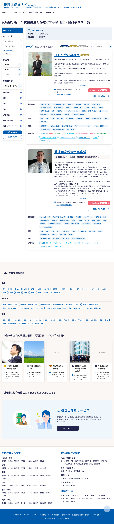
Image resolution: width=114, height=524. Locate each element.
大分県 (29, 503)
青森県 (10, 461)
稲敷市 (25, 292)
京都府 (10, 485)
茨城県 (15, 12)
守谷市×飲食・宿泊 (50, 320)
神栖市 (32, 292)
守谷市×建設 (6, 320)
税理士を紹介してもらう (32, 7)
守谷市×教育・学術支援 (9, 323)
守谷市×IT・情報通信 (77, 320)
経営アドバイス (87, 478)
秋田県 (29, 461)
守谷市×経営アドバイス (75, 308)
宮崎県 (35, 503)
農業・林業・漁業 (103, 498)
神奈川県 (43, 468)
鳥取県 (4, 492)
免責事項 (43, 515)
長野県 (35, 475)
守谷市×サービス (24, 323)
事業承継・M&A (79, 471)
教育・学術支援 (82, 498)
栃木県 (10, 468)
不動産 (91, 495)
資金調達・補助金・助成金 (70, 478)
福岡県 (4, 503)
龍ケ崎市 (46, 289)
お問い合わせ (97, 515)
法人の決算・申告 (67, 461)
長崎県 (16, 503)
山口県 (29, 492)
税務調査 (97, 464)
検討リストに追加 (99, 96)
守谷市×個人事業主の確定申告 (28, 304)
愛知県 (4, 478)
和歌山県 (43, 485)
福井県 (23, 475)
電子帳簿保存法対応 (81, 464)
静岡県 (48, 475)
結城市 (39, 289)
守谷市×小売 (27, 320)
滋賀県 (35, 485)
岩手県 (16, 461)
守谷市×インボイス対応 (72, 304)
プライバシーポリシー (31, 515)
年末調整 (96, 461)
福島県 (42, 461)
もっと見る (67, 428)
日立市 (11, 289)
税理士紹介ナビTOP (11, 7)
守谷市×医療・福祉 (37, 323)
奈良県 (23, 485)
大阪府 (4, 485)
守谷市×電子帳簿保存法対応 (90, 304)
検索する (14, 132)
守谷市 (23, 12)
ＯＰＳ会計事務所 (67, 55)
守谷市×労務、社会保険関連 (93, 308)
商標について (65, 515)
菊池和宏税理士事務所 (70, 151)
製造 (67, 495)
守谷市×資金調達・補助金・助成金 (56, 308)
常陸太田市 (55, 289)
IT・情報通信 (100, 495)
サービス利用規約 (53, 515)
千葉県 (29, 468)
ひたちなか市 (95, 289)
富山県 (10, 475)
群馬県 (16, 468)
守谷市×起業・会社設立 (9, 308)
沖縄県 (50, 503)
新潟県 (4, 475)
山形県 (35, 461)
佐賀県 (10, 503)
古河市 (25, 289)
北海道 (4, 461)
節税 (91, 464)
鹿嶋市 (104, 289)
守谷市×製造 (16, 320)
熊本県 (23, 503)
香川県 (42, 492)
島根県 (10, 492)
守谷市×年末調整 (45, 304)
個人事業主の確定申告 (83, 461)
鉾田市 (46, 292)
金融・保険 (65, 498)
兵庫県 (16, 485)
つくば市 (86, 289)
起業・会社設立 (66, 471)
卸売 (76, 495)
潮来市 (4, 292)
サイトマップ (17, 515)
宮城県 (23, 461)
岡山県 (16, 492)
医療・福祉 (65, 501)
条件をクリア (12, 137)
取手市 (72, 289)
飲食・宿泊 (84, 495)
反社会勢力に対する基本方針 (81, 515)
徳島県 (35, 492)
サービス (92, 498)
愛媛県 (48, 492)
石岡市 (32, 289)
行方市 (39, 292)
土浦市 (18, 289)
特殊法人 (73, 501)
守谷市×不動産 (63, 320)
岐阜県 (42, 475)
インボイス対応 (66, 464)
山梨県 (29, 475)
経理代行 (104, 461)
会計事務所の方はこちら (71, 7)
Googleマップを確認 (64, 94)
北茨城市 (64, 289)
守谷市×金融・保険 (91, 320)
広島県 (23, 492)
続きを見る (83, 85)
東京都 (35, 468)
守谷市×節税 (39, 308)
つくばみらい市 (55, 292)
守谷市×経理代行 (58, 304)
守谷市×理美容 (104, 320)
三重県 (29, 485)
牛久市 (78, 289)
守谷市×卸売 (37, 320)
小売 (72, 495)
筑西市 (18, 292)
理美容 (72, 498)
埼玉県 (23, 468)
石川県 (16, 475)
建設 (62, 495)
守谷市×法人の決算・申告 (10, 304)
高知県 (4, 495)
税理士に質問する (52, 7)
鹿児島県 (43, 503)
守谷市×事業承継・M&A (26, 308)
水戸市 (4, 289)
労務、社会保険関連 (68, 485)
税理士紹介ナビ (6, 12)
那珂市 (11, 292)
